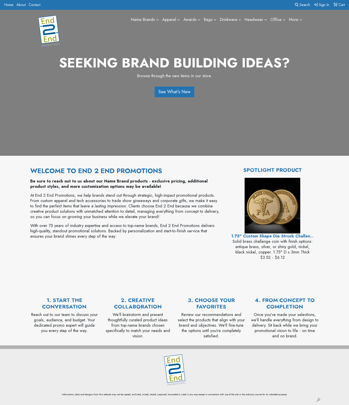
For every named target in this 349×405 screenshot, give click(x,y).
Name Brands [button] (143, 19)
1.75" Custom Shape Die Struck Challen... (272, 236)
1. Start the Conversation (64, 303)
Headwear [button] (254, 19)
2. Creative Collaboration (138, 303)
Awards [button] (190, 19)
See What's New (174, 92)
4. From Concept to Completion (285, 303)
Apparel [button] (169, 19)
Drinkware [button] (228, 19)
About (21, 4)
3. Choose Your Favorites (211, 303)
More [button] (293, 19)
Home (8, 4)
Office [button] (276, 19)
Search (302, 4)
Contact (34, 4)
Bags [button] (208, 19)
